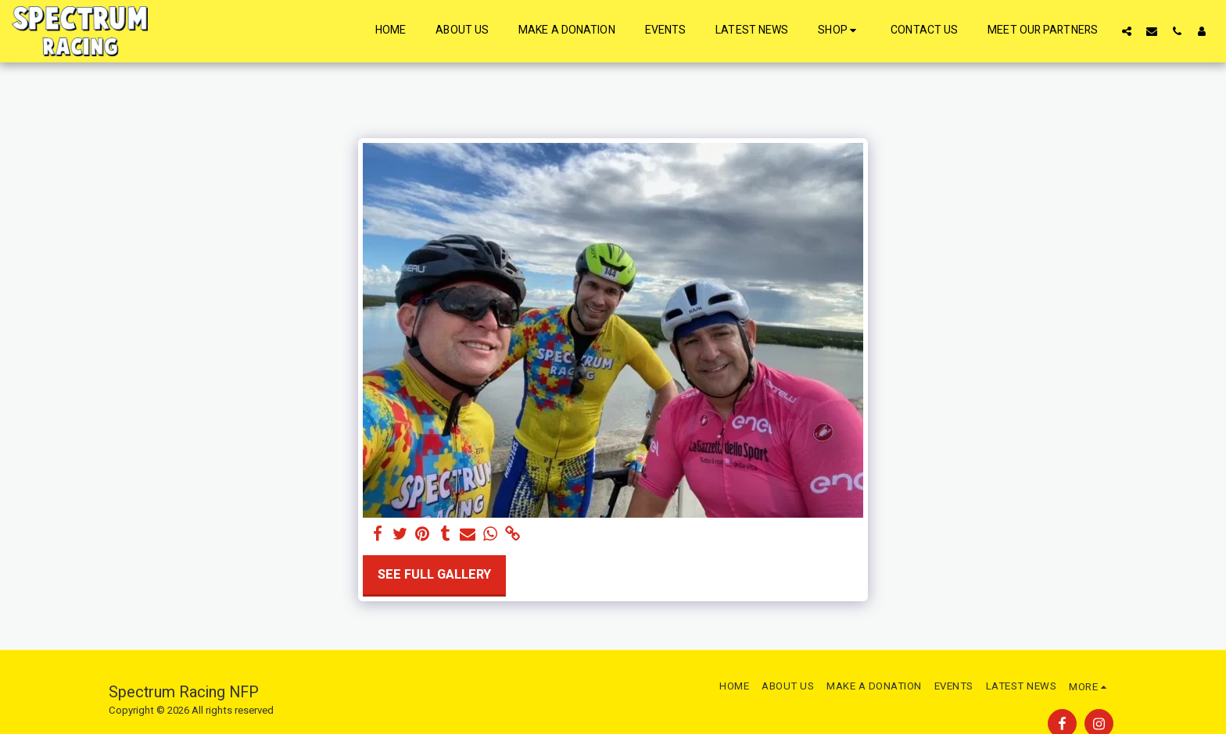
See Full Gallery (434, 574)
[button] (1126, 31)
